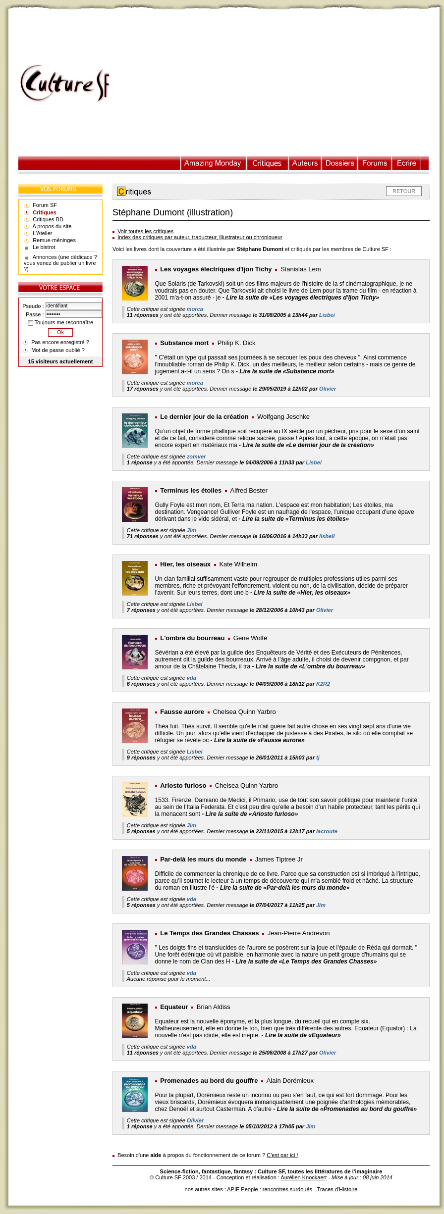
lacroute (326, 831)
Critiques (268, 163)
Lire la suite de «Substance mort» (286, 371)
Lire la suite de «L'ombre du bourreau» (310, 666)
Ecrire (406, 163)
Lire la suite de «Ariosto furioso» (252, 813)
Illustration (214, 163)
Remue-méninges (54, 240)
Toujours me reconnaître (60, 322)
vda (191, 678)
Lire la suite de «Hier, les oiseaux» (302, 592)
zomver (196, 456)
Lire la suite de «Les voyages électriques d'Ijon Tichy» (302, 297)
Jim (191, 530)
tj (318, 757)
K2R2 (323, 684)
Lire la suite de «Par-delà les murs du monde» (284, 887)
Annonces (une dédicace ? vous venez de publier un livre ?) (60, 263)
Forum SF (45, 205)
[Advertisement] (279, 83)
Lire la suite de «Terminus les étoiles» (295, 518)
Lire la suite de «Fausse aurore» (259, 740)
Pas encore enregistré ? (60, 342)
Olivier (327, 389)
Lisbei (327, 315)
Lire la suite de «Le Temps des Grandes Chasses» (306, 961)
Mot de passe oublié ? (58, 350)
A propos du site (52, 226)
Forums (375, 163)
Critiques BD (48, 219)
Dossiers (340, 163)
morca (195, 309)
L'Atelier (42, 233)
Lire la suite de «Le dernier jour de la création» (308, 445)
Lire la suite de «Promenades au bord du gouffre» (347, 1109)
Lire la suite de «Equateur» (303, 1035)
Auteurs (305, 163)
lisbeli (326, 536)
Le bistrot (44, 247)
